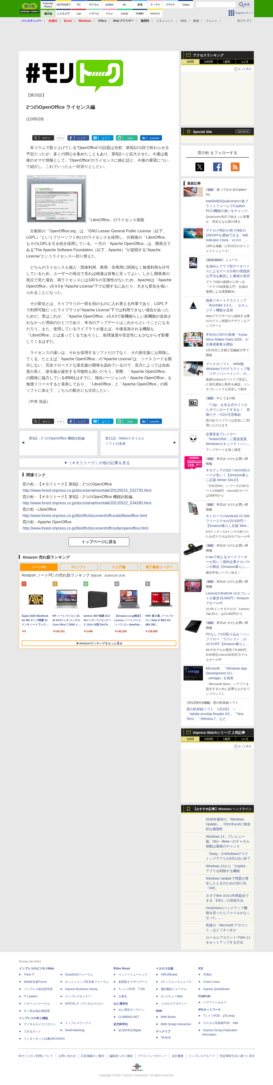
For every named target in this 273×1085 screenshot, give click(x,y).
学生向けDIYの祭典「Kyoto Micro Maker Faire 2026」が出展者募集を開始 (227, 339)
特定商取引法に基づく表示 (237, 1056)
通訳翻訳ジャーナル (174, 989)
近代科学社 (120, 1024)
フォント (211, 21)
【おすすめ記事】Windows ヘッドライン (222, 809)
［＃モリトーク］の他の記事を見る (99, 463)
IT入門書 (118, 567)
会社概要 (178, 1056)
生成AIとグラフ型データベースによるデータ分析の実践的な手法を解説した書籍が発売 (228, 271)
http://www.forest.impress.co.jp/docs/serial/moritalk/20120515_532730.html (87, 490)
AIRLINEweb (169, 974)
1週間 (227, 61)
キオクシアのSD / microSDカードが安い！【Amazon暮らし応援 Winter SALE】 (228, 475)
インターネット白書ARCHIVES (44, 1038)
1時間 (190, 61)
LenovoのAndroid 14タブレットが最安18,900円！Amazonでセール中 (228, 598)
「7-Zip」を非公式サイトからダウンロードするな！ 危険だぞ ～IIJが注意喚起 (228, 409)
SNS (183, 21)
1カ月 (245, 61)
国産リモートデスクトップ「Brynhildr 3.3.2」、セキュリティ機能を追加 (227, 305)
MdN (159, 1011)
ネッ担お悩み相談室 (37, 1011)
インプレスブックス (78, 1023)
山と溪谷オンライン (131, 1009)
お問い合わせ (67, 1056)
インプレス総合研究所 (38, 989)
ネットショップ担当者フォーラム (87, 982)
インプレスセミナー (78, 996)
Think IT (29, 974)
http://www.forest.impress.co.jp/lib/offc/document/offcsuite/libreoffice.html (85, 516)
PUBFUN (204, 996)
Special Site (202, 132)
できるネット (32, 1031)
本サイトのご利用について (35, 1056)
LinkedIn (154, 138)
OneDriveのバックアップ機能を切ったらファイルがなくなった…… (228, 913)
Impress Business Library (81, 989)
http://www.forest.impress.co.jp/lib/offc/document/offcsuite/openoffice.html (85, 528)
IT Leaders (31, 996)
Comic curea (211, 982)
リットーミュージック (132, 974)
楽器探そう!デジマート (133, 982)
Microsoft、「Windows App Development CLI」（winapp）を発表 (226, 673)
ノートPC (39, 567)
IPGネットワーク (209, 1009)
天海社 (207, 974)
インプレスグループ (202, 1056)
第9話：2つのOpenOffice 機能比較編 (57, 438)
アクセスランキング (208, 55)
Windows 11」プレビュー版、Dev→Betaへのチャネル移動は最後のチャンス (227, 841)
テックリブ (163, 1031)
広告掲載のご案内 (92, 1056)
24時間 (208, 61)
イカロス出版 (164, 968)
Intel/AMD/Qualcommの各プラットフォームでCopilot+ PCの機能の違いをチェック (227, 206)
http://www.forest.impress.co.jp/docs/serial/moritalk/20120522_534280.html (87, 503)
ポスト (46, 138)
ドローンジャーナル (37, 1003)
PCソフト (79, 567)
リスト (60, 138)
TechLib (166, 1037)
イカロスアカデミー (174, 1003)
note (130, 138)
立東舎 (122, 996)
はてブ (106, 138)
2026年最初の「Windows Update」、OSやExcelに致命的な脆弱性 (228, 824)
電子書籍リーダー (159, 567)
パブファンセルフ (214, 1002)
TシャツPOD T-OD (131, 989)
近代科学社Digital (129, 1030)
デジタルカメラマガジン (40, 1024)
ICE (200, 968)
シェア (82, 138)
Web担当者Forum (35, 982)
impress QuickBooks (216, 989)
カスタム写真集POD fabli (220, 1023)
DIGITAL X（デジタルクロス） (85, 1003)
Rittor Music (121, 968)
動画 (196, 21)
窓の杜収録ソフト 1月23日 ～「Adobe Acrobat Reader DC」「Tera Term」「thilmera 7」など (214, 714)
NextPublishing (74, 1030)
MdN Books (168, 1017)
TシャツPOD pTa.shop (219, 1015)
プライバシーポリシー (152, 1056)
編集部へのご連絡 (121, 1056)
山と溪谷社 (120, 1003)
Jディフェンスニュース (176, 982)
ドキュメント (165, 21)
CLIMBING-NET (128, 1017)
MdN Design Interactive (176, 1024)
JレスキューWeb (172, 996)
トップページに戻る (98, 542)
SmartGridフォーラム (79, 974)
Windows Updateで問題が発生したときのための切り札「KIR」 (227, 883)
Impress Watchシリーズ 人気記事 (219, 732)
